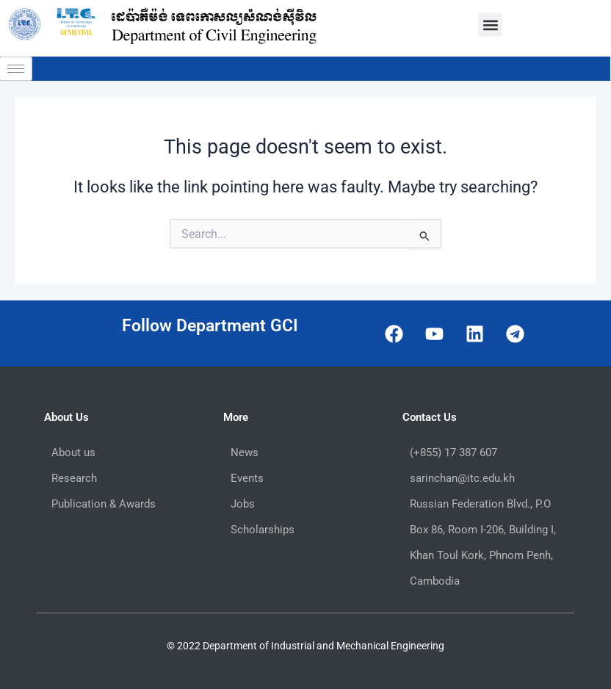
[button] (490, 24)
